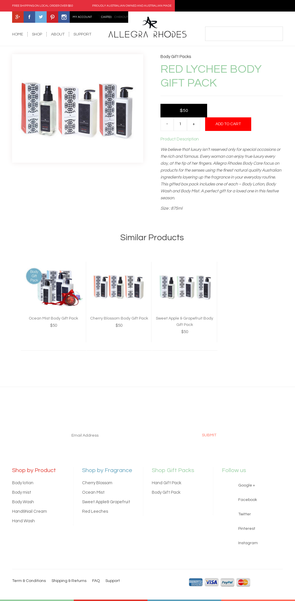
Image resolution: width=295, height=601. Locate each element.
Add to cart (228, 124)
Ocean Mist (93, 492)
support (82, 34)
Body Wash (23, 502)
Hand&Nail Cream (29, 511)
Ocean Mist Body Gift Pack (53, 318)
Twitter (244, 514)
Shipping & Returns (69, 581)
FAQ (96, 581)
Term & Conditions (29, 581)
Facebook (247, 500)
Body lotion (22, 483)
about (58, 34)
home (17, 34)
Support (112, 581)
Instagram (248, 543)
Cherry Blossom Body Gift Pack (119, 318)
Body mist (21, 492)
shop (37, 34)
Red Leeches (95, 511)
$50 (184, 110)
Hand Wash (23, 521)
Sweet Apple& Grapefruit (106, 502)
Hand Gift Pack (166, 483)
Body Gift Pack (166, 492)
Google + (246, 485)
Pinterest (246, 529)
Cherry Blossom (97, 483)
